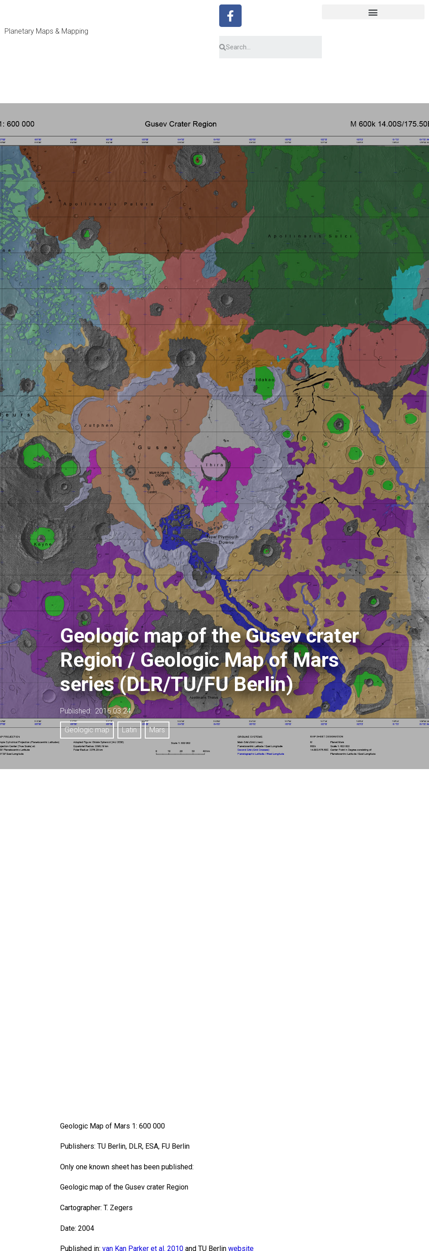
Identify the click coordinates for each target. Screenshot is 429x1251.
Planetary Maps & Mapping (46, 31)
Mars (157, 730)
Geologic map (87, 730)
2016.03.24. (114, 711)
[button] (373, 11)
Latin (129, 730)
